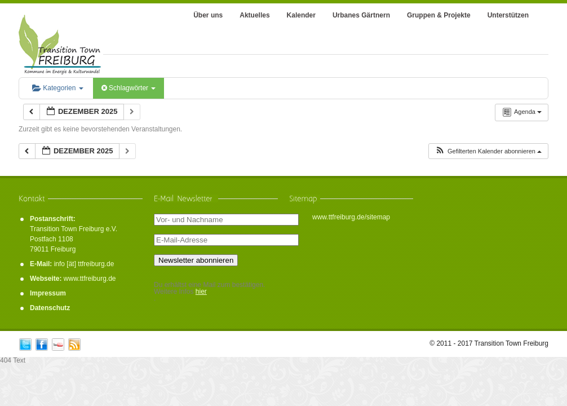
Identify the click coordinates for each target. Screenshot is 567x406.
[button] (488, 151)
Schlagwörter (128, 88)
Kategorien (57, 88)
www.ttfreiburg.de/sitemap (351, 217)
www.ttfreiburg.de (90, 279)
